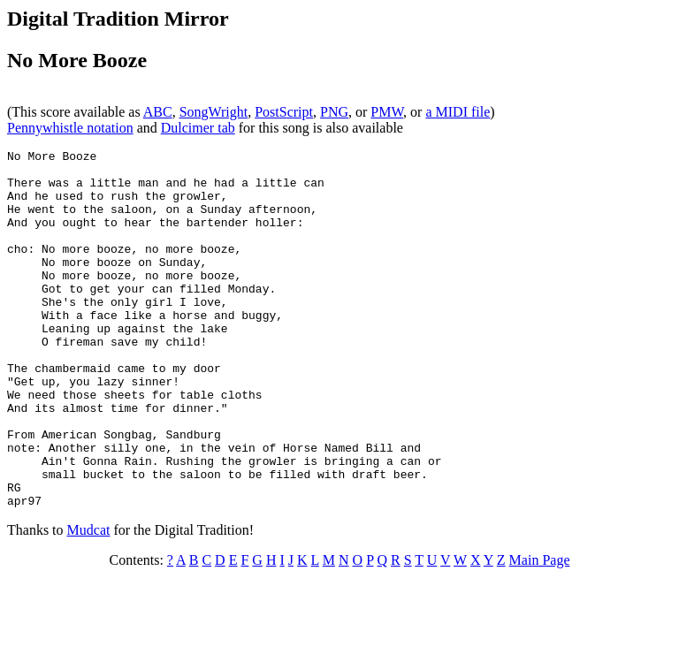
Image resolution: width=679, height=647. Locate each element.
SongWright (213, 111)
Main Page (539, 631)
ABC (157, 111)
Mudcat (89, 601)
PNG (334, 111)
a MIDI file (457, 111)
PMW (386, 111)
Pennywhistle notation (70, 127)
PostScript (284, 111)
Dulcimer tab (198, 127)
